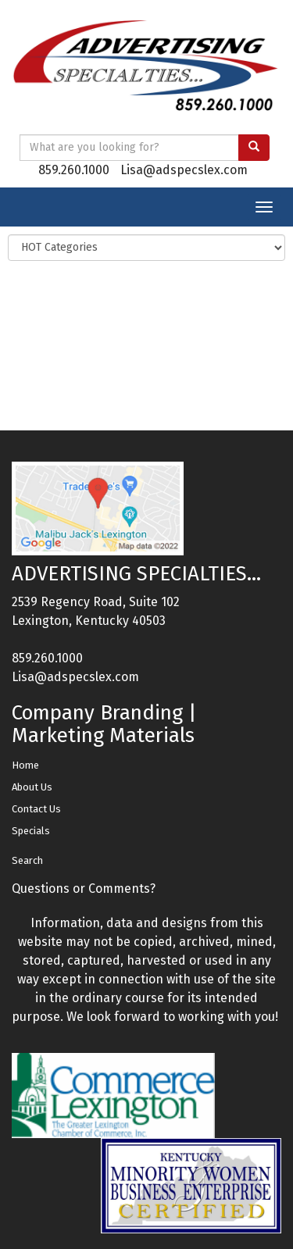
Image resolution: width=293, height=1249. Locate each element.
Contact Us (36, 809)
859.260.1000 (73, 169)
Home (25, 765)
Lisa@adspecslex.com (184, 169)
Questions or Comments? (83, 888)
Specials (31, 831)
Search (27, 860)
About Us (32, 787)
